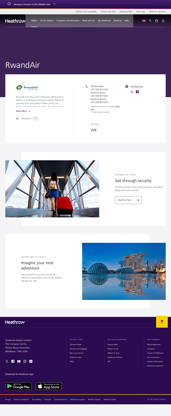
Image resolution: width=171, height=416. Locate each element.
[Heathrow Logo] (15, 21)
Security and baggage (78, 349)
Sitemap (47, 399)
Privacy (8, 399)
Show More (23, 111)
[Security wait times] (108, 11)
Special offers (113, 344)
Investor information (155, 361)
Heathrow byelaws (77, 399)
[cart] (156, 20)
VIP (109, 361)
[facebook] (137, 92)
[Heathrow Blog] (126, 11)
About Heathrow (153, 344)
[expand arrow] (54, 4)
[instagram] (24, 361)
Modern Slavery (94, 399)
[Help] (128, 20)
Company (151, 349)
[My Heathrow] (104, 20)
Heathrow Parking (115, 357)
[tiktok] (30, 361)
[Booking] (117, 20)
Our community (153, 357)
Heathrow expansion (155, 366)
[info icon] (9, 4)
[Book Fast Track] (128, 200)
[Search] (150, 20)
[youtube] (18, 361)
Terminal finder (76, 344)
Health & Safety (110, 399)
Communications (60, 399)
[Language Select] (144, 20)
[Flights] (33, 20)
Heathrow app (75, 357)
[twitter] (132, 92)
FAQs (72, 361)
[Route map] (140, 11)
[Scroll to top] (162, 322)
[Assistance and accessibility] (86, 11)
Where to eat (113, 349)
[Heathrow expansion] (157, 11)
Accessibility (36, 399)
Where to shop (114, 353)
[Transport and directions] (68, 20)
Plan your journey (77, 353)
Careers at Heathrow (155, 353)
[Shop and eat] (88, 20)
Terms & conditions (21, 399)
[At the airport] (47, 20)
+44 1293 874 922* (100, 89)
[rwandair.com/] (136, 86)
